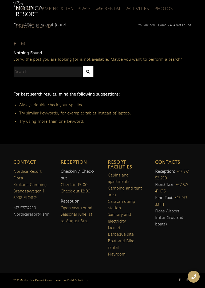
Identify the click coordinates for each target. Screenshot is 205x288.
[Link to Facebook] (15, 44)
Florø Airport (167, 211)
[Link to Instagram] (23, 44)
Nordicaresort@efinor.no (36, 214)
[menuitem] (24, 9)
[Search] (53, 71)
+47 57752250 (24, 208)
